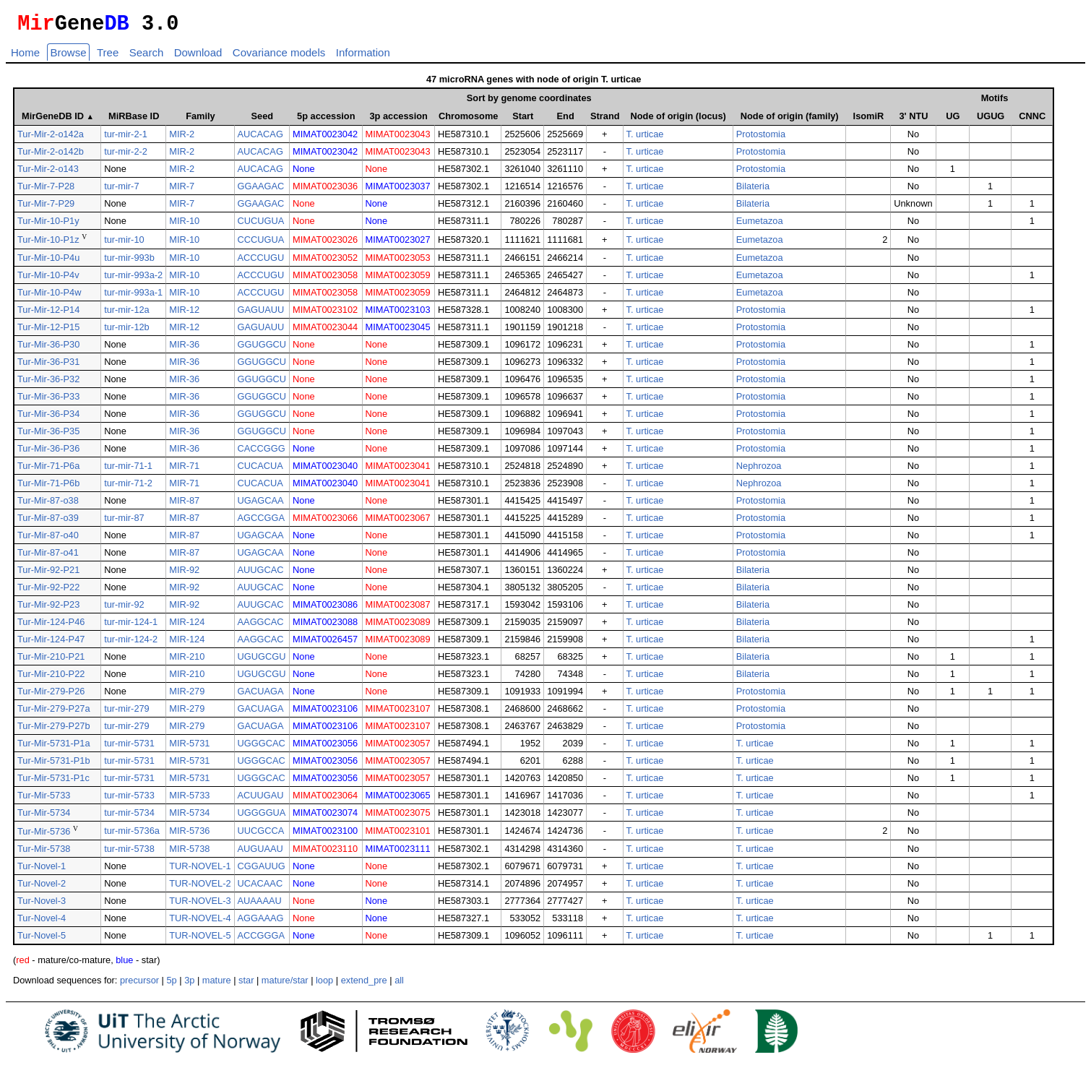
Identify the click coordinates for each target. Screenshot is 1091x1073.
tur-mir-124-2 (131, 643)
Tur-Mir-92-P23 (48, 608)
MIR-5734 (189, 816)
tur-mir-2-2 (125, 155)
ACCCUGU (261, 262)
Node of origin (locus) (678, 120)
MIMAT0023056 (325, 747)
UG (953, 120)
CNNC (1032, 120)
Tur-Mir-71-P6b (48, 487)
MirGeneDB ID (58, 120)
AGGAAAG (261, 922)
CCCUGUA (261, 243)
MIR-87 (184, 504)
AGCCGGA (261, 522)
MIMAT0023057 (398, 747)
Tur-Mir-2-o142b (50, 155)
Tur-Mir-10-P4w (49, 296)
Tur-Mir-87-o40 (48, 539)
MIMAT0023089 (398, 626)
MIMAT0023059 (398, 279)
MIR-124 (186, 626)
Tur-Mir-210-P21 (51, 660)
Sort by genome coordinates (529, 102)
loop (324, 984)
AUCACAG (260, 138)
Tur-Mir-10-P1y (48, 225)
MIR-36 (184, 348)
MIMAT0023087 (398, 608)
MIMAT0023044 (325, 331)
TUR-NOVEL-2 (199, 887)
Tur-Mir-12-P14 (48, 314)
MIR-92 (184, 574)
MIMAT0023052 (325, 262)
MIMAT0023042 (325, 138)
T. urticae (645, 138)
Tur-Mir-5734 (43, 816)
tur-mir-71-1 (128, 470)
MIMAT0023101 (398, 834)
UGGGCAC (261, 747)
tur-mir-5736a (132, 834)
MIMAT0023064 (325, 799)
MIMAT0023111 (398, 853)
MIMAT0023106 (325, 712)
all (399, 984)
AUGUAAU (260, 853)
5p (171, 984)
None (304, 173)
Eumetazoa (759, 225)
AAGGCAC (261, 626)
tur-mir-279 (127, 712)
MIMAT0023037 (398, 190)
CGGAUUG (261, 870)
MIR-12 (184, 314)
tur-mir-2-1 (125, 138)
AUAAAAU (260, 905)
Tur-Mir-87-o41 (48, 556)
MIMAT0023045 (398, 331)
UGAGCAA (261, 504)
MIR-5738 (189, 853)
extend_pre (364, 984)
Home (25, 57)
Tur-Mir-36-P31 (48, 366)
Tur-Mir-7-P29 (45, 207)
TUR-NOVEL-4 (199, 922)
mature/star (285, 984)
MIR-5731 (189, 747)
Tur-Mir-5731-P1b (53, 764)
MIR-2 (181, 138)
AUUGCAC (261, 574)
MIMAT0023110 (325, 853)
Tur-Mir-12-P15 (48, 331)
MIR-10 (184, 225)
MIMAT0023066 (325, 522)
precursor (139, 984)
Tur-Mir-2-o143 (48, 173)
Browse (68, 57)
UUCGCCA (261, 834)
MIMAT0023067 (398, 522)
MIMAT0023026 (325, 243)
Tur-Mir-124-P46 (51, 626)
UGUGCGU (262, 660)
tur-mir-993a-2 (133, 279)
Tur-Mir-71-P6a (48, 470)
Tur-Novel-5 (41, 939)
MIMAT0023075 (398, 816)
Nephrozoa (759, 470)
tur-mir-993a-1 (133, 296)
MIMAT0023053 (398, 262)
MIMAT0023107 (398, 712)
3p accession (399, 120)
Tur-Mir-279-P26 (51, 695)
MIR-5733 (189, 799)
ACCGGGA (261, 939)
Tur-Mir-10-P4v (48, 279)
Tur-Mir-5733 (43, 799)
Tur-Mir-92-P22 (48, 591)
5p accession (326, 120)
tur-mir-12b (127, 331)
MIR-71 (184, 470)
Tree (107, 57)
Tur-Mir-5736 (43, 835)
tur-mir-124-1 (131, 626)
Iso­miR (868, 120)
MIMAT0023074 (325, 816)
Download (198, 57)
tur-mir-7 (121, 190)
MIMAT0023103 (398, 314)
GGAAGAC (261, 190)
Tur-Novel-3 (41, 905)
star (246, 984)
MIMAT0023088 (325, 626)
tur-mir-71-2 (128, 487)
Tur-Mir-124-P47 (51, 643)
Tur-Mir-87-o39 (48, 522)
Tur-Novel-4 (41, 922)
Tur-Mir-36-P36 (48, 452)
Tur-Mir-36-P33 (48, 400)
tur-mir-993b (129, 262)
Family (200, 120)
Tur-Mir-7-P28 (45, 190)
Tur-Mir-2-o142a (50, 138)
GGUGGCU (262, 348)
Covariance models (279, 57)
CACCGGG (261, 452)
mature (216, 984)
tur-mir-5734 (129, 816)
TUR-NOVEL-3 (199, 905)
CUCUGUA (261, 225)
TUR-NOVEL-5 (199, 939)
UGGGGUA (262, 816)
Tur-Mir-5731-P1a (53, 747)
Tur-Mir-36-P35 (48, 435)
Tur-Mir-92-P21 (48, 574)
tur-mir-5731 (129, 747)
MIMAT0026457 (325, 643)
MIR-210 (186, 660)
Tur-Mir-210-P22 (51, 678)
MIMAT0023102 (325, 314)
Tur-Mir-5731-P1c (53, 782)
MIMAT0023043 (398, 138)
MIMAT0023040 (325, 470)
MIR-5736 (189, 834)
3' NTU (913, 120)
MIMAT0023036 (325, 190)
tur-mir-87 (124, 522)
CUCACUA (260, 470)
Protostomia (760, 138)
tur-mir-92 (124, 608)
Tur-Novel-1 (41, 870)
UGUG (990, 120)
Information (363, 57)
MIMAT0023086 (325, 608)
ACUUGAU (261, 799)
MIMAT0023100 (325, 834)
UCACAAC (260, 887)
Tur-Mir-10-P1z (48, 244)
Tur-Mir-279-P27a (53, 712)
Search (146, 57)
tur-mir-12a (127, 314)
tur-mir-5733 (129, 799)
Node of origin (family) (790, 120)
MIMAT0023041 (398, 470)
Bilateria (752, 190)
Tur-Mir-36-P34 (48, 418)
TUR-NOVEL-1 (199, 870)
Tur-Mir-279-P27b (53, 730)
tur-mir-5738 (129, 853)
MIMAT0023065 (398, 799)
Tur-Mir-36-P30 (48, 348)
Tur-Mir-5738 (43, 853)
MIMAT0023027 (398, 243)
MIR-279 (186, 695)
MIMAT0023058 (325, 279)
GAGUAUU (261, 314)
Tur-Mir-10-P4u (48, 262)
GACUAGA (261, 695)
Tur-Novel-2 (41, 887)
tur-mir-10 (124, 243)
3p (189, 984)
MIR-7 (181, 190)
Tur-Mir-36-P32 (48, 383)
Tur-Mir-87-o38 (48, 504)
